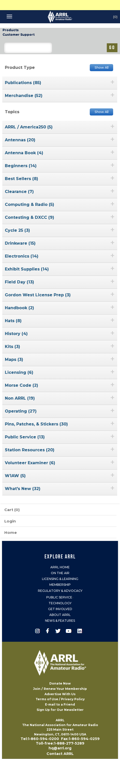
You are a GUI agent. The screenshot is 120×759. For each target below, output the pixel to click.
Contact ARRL (60, 753)
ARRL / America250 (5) (29, 127)
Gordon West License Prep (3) (38, 295)
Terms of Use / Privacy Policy (60, 699)
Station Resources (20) (29, 449)
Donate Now (60, 683)
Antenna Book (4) (24, 152)
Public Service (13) (25, 437)
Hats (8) (13, 320)
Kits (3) (12, 346)
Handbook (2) (19, 307)
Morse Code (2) (21, 385)
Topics (12, 111)
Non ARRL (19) (20, 398)
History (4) (16, 333)
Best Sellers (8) (21, 178)
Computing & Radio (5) (29, 204)
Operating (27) (21, 411)
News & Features (60, 620)
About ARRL (60, 615)
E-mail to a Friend (60, 704)
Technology (60, 603)
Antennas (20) (20, 140)
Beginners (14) (21, 165)
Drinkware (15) (20, 243)
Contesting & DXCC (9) (29, 217)
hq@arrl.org (60, 748)
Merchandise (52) (23, 95)
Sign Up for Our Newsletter (60, 710)
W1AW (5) (15, 475)
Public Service (59, 597)
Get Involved (60, 609)
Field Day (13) (19, 282)
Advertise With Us (60, 694)
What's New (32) (22, 488)
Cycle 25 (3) (17, 230)
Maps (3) (14, 359)
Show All (102, 67)
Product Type (20, 67)
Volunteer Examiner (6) (30, 462)
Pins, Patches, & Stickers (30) (36, 424)
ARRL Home (60, 567)
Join (36, 689)
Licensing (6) (19, 372)
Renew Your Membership (65, 689)
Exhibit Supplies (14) (27, 269)
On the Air (60, 573)
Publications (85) (23, 82)
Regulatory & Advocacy (60, 591)
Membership (60, 585)
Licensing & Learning (60, 579)
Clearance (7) (19, 191)
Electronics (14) (21, 256)
